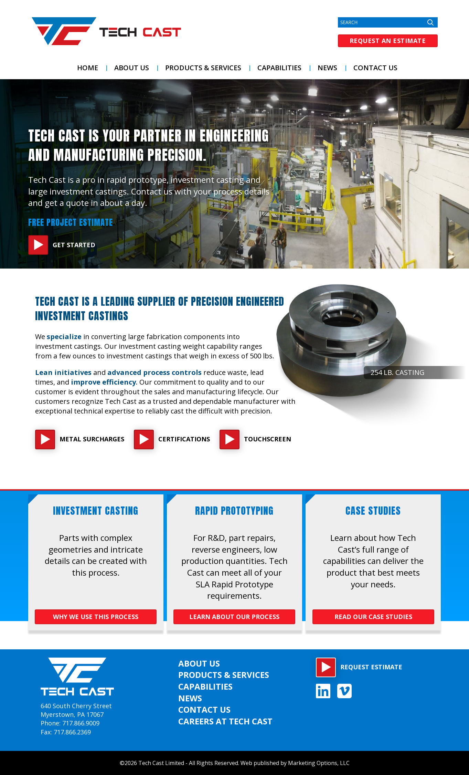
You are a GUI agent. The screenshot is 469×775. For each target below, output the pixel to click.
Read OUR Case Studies (373, 616)
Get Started (74, 245)
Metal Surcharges (92, 439)
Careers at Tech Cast (225, 721)
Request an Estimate (388, 40)
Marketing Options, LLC (319, 763)
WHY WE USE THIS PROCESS (95, 616)
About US (131, 67)
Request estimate (371, 667)
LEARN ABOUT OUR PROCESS (234, 616)
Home (87, 67)
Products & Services (203, 67)
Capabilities (279, 67)
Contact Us (375, 67)
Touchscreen (267, 439)
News (327, 67)
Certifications (184, 439)
